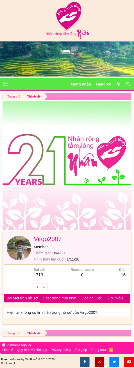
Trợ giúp (81, 350)
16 (123, 275)
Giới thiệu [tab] (115, 298)
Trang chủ (98, 350)
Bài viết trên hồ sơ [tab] (22, 298)
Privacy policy (61, 350)
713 (39, 275)
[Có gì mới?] (118, 84)
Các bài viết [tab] (92, 298)
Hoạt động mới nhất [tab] (59, 298)
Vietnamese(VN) (16, 345)
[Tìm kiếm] (128, 84)
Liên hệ (7, 350)
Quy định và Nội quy (32, 350)
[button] (5, 84)
